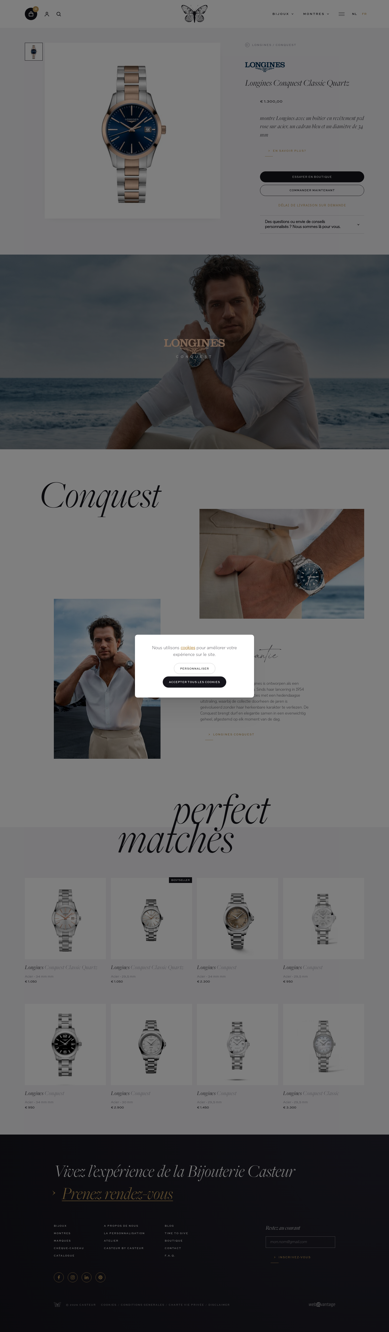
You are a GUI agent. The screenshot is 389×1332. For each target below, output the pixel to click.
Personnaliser (194, 668)
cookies (188, 648)
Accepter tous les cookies (194, 682)
